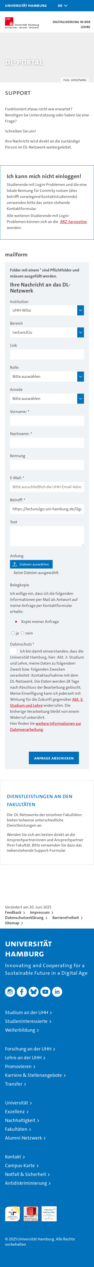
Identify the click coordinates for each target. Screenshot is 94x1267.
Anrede (16, 389)
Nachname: (20, 433)
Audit (28, 1209)
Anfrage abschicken (54, 758)
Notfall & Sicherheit (25, 1174)
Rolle (14, 367)
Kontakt (13, 1157)
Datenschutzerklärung (24, 917)
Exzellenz (15, 1111)
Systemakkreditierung (67, 1209)
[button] (61, 5)
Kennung (17, 455)
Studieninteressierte (26, 1021)
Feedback (13, 912)
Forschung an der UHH (28, 1049)
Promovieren (18, 1066)
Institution (19, 301)
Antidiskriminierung (26, 1183)
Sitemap (12, 923)
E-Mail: (16, 477)
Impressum (40, 912)
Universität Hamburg (26, 5)
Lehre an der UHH (23, 1057)
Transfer (13, 1084)
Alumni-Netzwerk (23, 1138)
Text (13, 522)
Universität (16, 1103)
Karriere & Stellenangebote (33, 1075)
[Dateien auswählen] (31, 564)
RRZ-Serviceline (73, 221)
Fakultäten (16, 1129)
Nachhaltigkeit (20, 1120)
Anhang (17, 555)
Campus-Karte (20, 1165)
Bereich (16, 323)
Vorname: (18, 411)
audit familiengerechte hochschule (12, 1213)
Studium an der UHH (26, 1012)
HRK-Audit (46, 1211)
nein (29, 633)
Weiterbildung (20, 1030)
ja (17, 633)
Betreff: (16, 500)
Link (13, 345)
